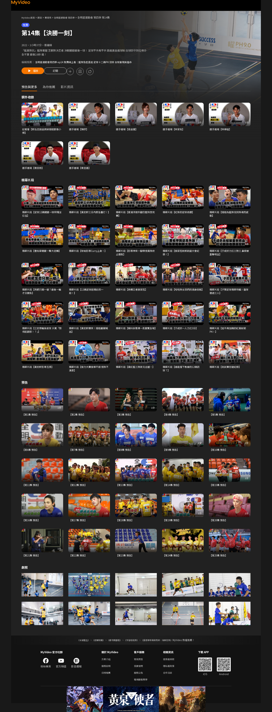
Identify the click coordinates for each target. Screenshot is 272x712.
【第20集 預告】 (219, 526)
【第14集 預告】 (172, 491)
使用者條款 (171, 666)
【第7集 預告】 (78, 455)
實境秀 (52, 17)
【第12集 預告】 (78, 491)
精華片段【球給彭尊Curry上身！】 (89, 253)
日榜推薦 (106, 681)
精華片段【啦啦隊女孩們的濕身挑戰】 (182, 294)
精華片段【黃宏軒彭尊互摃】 (39, 371)
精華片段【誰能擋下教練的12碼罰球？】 (182, 373)
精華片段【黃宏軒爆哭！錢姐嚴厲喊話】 (88, 334)
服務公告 (139, 681)
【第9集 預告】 (171, 455)
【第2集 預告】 (78, 419)
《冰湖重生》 (77, 647)
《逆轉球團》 (94, 647)
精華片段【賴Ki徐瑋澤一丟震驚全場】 (135, 334)
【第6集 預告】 (31, 455)
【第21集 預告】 (31, 562)
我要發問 (139, 673)
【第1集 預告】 (31, 419)
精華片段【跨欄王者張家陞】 (133, 292)
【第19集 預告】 (172, 526)
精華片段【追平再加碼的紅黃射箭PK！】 (229, 334)
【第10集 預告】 (219, 455)
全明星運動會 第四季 (70, 17)
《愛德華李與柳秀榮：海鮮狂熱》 (161, 647)
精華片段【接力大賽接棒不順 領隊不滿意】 (89, 373)
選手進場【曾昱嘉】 (80, 169)
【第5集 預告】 (218, 419)
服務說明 (106, 673)
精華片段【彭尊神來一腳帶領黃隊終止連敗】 (135, 255)
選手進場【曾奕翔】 (34, 169)
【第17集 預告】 (78, 526)
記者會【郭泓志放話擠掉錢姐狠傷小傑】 (41, 131)
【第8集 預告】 (124, 455)
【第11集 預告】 (31, 491)
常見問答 (139, 666)
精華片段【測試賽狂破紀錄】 (226, 371)
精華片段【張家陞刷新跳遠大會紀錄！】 (182, 255)
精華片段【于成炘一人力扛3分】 (182, 332)
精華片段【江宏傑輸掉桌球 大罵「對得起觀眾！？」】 (40, 334)
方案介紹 (106, 666)
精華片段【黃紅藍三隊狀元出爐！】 (133, 373)
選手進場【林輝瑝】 (221, 130)
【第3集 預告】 (124, 419)
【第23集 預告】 (125, 562)
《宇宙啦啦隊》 (132, 647)
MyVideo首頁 (29, 17)
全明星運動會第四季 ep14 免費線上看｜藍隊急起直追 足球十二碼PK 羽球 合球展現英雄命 (86, 62)
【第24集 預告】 (172, 562)
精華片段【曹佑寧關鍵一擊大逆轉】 (40, 255)
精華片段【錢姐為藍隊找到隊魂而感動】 (229, 215)
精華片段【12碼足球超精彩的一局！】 (87, 294)
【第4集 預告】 (171, 419)
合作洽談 (170, 681)
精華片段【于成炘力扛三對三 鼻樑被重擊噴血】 (229, 255)
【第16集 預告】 (31, 526)
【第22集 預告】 (78, 562)
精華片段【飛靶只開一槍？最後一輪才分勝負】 (41, 294)
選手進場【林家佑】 (174, 130)
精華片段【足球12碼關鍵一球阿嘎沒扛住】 (41, 215)
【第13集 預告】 (125, 491)
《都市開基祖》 (112, 647)
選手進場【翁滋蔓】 (127, 130)
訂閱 (58, 72)
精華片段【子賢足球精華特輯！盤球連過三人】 (229, 294)
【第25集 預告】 (219, 562)
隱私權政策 (171, 673)
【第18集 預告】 (125, 526)
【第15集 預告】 (219, 491)
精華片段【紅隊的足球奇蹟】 (180, 214)
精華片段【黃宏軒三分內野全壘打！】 (87, 215)
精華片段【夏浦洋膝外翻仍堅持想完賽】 (135, 215)
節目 (42, 17)
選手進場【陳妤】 (79, 130)
